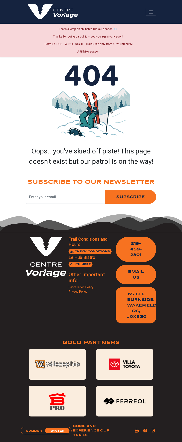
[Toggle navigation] (151, 12)
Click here (80, 264)
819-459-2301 (136, 249)
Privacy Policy (78, 291)
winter (57, 431)
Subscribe (130, 197)
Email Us (136, 274)
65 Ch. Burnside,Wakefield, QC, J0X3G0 (141, 305)
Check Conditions (90, 251)
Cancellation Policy (81, 287)
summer (34, 431)
